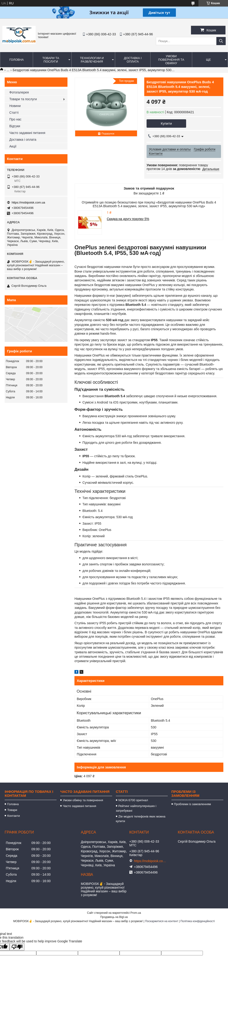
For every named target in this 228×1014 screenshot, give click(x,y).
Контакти (13, 815)
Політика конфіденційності (198, 921)
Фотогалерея (19, 92)
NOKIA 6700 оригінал (133, 800)
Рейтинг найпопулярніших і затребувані (136, 808)
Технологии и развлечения (92, 59)
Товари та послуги (50, 59)
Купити (166, 123)
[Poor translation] (17, 947)
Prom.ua (136, 912)
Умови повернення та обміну (171, 59)
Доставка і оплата (132, 59)
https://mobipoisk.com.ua (28, 202)
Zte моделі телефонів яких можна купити (140, 819)
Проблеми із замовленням (192, 804)
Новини (15, 106)
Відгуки (14, 126)
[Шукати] (221, 41)
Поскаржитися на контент (161, 921)
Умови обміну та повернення (83, 800)
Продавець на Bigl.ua (114, 917)
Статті (14, 112)
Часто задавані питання (27, 133)
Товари (12, 810)
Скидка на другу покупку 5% (128, 219)
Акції (12, 146)
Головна (16, 59)
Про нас (15, 119)
